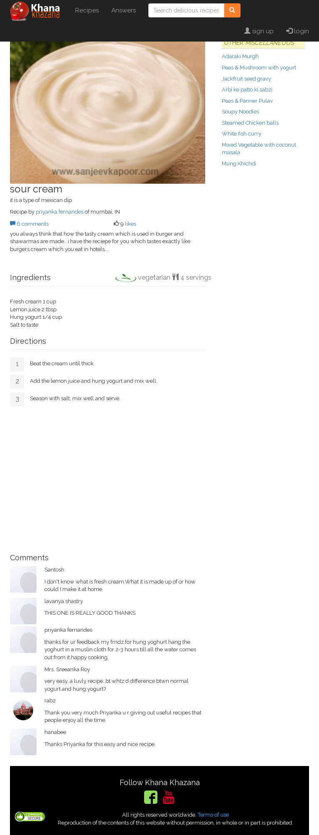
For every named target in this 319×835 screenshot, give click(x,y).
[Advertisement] (107, 477)
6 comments (29, 224)
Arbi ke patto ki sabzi (247, 89)
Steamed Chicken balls (250, 123)
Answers (123, 10)
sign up (259, 31)
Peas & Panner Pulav (247, 101)
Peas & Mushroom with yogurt (259, 67)
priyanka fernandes (59, 212)
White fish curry (241, 134)
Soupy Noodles (240, 111)
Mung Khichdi (239, 163)
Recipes (87, 10)
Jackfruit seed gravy (246, 79)
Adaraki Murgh (240, 56)
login (297, 31)
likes (130, 224)
